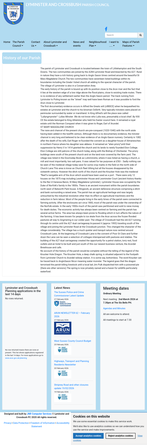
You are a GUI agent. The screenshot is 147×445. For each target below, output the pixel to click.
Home (6, 42)
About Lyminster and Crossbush (55, 44)
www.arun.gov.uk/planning (16, 358)
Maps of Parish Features (130, 44)
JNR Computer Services (39, 413)
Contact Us (35, 44)
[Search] (121, 35)
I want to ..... (114, 44)
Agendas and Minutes (114, 308)
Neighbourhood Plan (97, 44)
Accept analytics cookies (88, 435)
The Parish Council (18, 44)
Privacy (7, 423)
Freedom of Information (43, 423)
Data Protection (21, 423)
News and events (78, 44)
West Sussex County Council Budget (72, 341)
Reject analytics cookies (120, 435)
